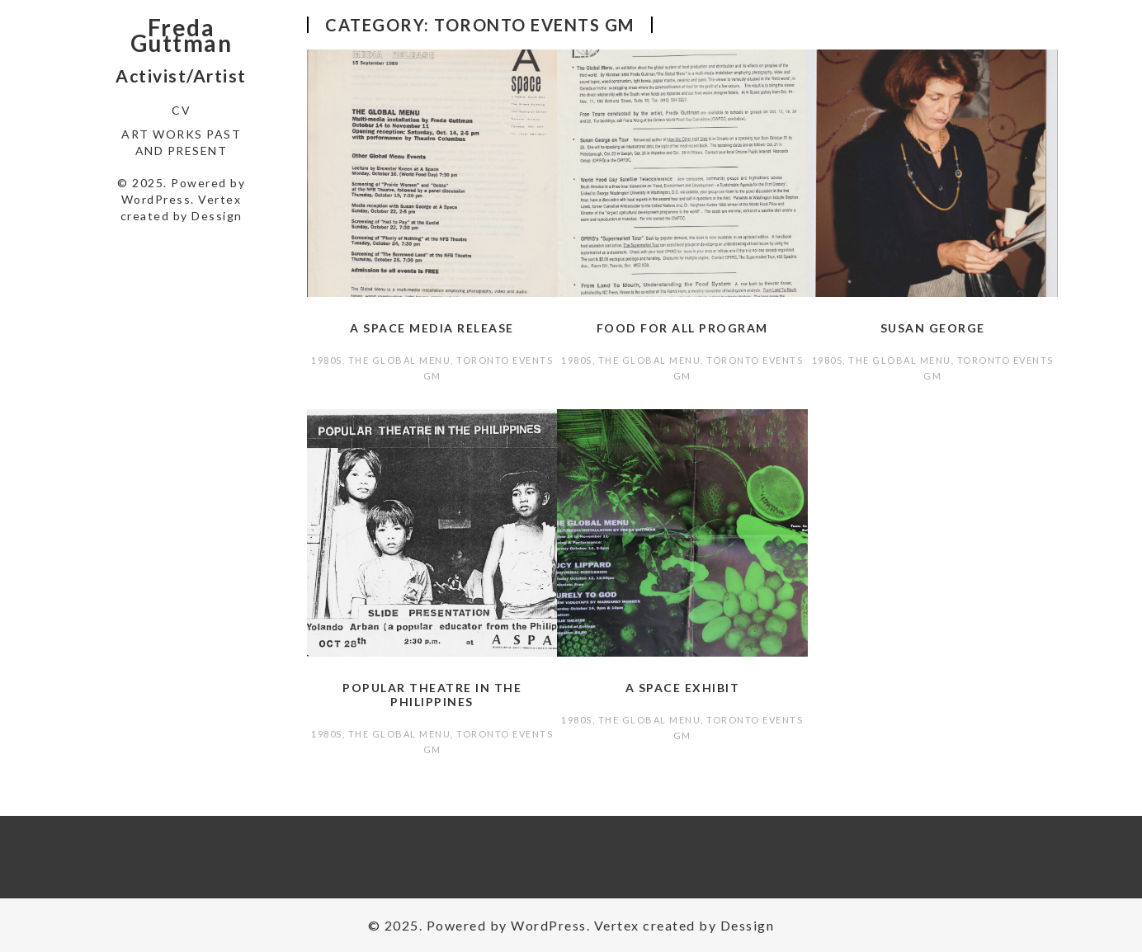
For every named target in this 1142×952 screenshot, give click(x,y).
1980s (326, 360)
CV (181, 110)
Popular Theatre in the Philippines (431, 695)
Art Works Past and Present (181, 142)
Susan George (932, 328)
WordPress (156, 199)
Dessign (217, 216)
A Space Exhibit (682, 688)
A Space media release (432, 328)
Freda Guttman (181, 35)
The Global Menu (399, 360)
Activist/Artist (181, 75)
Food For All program (682, 328)
